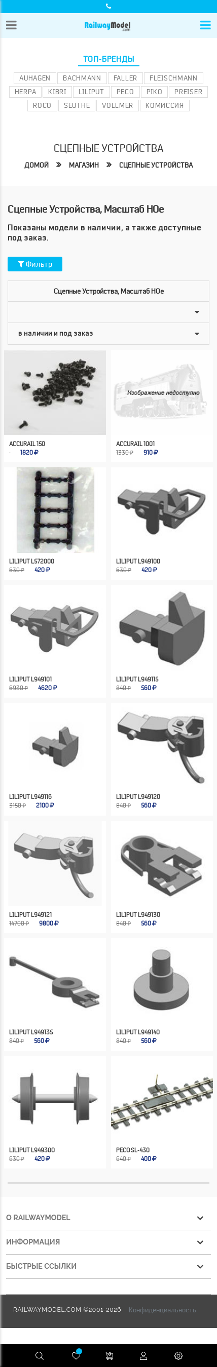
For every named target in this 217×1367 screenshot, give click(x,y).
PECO (125, 92)
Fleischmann (174, 78)
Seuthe (77, 105)
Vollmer (117, 105)
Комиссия (165, 105)
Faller (125, 78)
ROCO (42, 105)
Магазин (84, 165)
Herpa (26, 92)
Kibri (57, 92)
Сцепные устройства (156, 165)
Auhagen (35, 78)
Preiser (188, 92)
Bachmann (82, 78)
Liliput (91, 92)
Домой (36, 165)
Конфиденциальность (162, 1310)
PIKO (155, 92)
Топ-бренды (108, 59)
